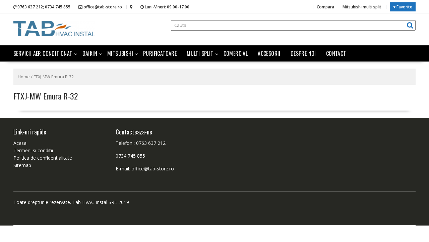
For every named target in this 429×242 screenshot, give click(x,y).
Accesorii (269, 53)
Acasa (19, 142)
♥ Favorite (402, 6)
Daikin (89, 53)
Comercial (236, 53)
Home (24, 76)
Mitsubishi (120, 53)
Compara (325, 6)
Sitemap (22, 164)
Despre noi (303, 53)
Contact (336, 53)
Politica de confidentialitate (42, 157)
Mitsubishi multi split (362, 6)
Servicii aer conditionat (42, 53)
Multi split (200, 53)
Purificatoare (160, 53)
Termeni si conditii (33, 150)
